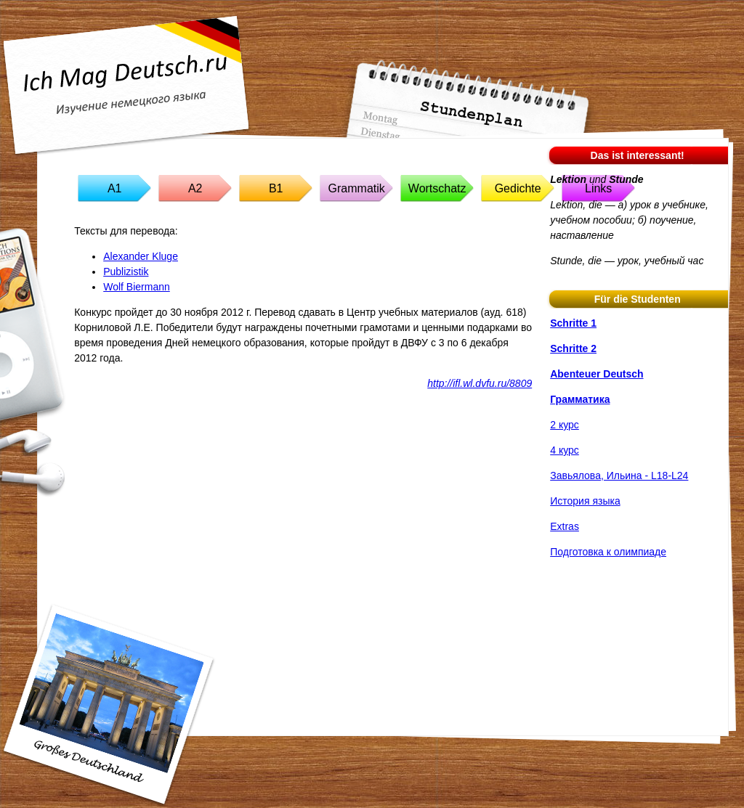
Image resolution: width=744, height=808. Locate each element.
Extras (564, 526)
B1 (276, 188)
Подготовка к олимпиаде (608, 552)
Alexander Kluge (140, 256)
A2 (195, 188)
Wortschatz (437, 188)
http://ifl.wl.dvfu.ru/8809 (479, 383)
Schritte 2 (573, 348)
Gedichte (518, 188)
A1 (115, 188)
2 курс (564, 424)
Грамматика (580, 399)
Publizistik (125, 271)
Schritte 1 (573, 323)
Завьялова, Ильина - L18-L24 (619, 475)
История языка (585, 501)
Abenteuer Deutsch (596, 374)
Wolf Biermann (136, 287)
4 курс (564, 450)
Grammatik (356, 188)
